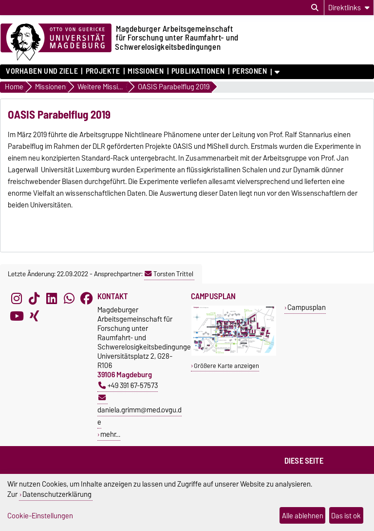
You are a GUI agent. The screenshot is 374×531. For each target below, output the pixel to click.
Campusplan (306, 307)
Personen (249, 71)
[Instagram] (16, 298)
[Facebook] (86, 298)
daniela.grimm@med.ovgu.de (139, 411)
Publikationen (197, 71)
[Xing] (34, 316)
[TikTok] (34, 298)
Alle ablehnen (302, 516)
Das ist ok (346, 516)
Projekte (103, 71)
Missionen (146, 71)
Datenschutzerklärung (57, 494)
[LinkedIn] (51, 298)
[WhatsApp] (69, 298)
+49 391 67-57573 (128, 385)
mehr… (110, 434)
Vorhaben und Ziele (42, 71)
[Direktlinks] (349, 7)
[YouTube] (16, 316)
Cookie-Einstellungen (40, 516)
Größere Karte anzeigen (226, 366)
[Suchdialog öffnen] (314, 8)
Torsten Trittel (169, 274)
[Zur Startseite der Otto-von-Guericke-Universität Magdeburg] (56, 42)
